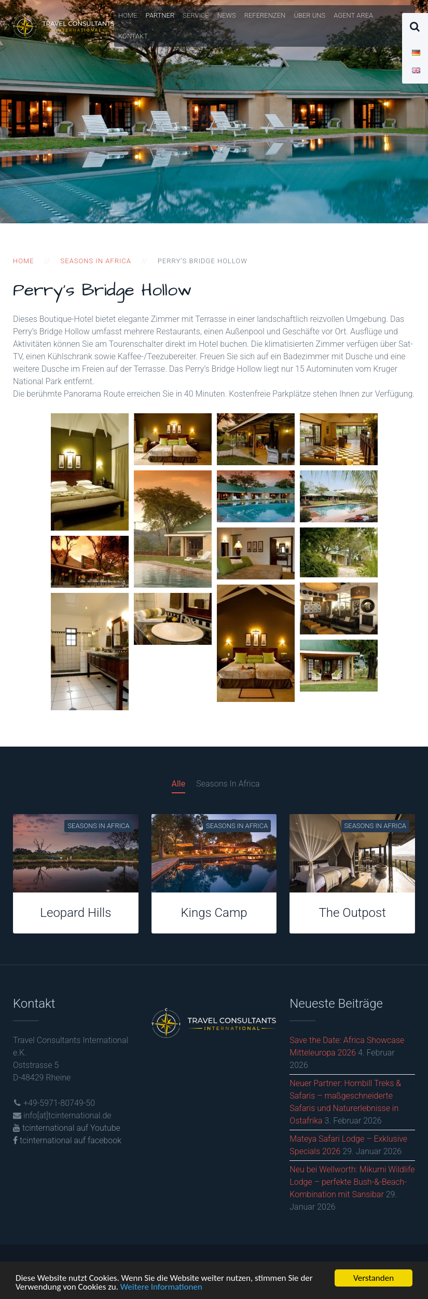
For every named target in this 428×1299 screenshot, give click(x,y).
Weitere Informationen (161, 1287)
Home (127, 15)
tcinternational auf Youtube (66, 1128)
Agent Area (353, 15)
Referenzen (265, 15)
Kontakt (133, 36)
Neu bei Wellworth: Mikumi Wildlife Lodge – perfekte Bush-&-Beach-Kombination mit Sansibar (352, 1182)
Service (196, 15)
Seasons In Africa (227, 784)
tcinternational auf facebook (67, 1140)
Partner (160, 15)
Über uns (309, 15)
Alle (179, 784)
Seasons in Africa (96, 261)
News (226, 15)
